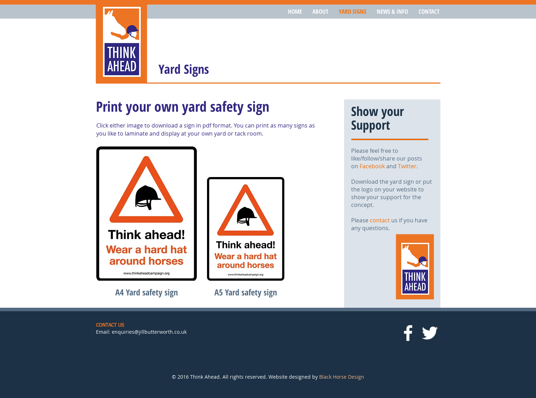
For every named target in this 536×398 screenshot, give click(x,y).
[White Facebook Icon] (408, 333)
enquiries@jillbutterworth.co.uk (149, 331)
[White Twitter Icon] (429, 333)
